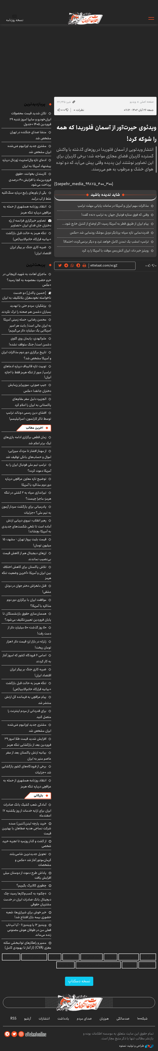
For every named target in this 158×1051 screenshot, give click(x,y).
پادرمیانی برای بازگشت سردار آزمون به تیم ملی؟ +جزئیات (26, 509)
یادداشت (63, 1018)
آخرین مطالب (34, 428)
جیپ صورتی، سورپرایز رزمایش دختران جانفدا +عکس (29, 388)
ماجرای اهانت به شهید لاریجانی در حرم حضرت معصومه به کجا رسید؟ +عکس (27, 279)
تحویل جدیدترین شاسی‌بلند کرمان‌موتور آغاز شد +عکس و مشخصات (30, 859)
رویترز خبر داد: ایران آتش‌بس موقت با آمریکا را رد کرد (115, 250)
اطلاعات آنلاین (85, 18)
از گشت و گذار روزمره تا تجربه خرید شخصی (26, 843)
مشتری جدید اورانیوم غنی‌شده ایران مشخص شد (29, 149)
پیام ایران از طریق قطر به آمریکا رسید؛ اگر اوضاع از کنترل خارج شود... (105, 223)
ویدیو (133, 101)
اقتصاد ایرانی (11, 957)
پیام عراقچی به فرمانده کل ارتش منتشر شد (28, 700)
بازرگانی (38, 795)
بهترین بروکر (147, 965)
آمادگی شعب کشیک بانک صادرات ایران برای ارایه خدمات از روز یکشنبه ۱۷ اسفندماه (27, 810)
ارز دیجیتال (129, 965)
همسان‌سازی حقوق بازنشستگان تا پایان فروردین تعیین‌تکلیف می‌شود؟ (27, 616)
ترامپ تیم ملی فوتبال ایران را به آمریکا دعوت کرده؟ (28, 467)
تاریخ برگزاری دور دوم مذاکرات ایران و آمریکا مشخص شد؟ (26, 355)
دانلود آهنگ (71, 957)
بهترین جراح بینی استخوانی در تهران (98, 965)
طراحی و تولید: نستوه (136, 1046)
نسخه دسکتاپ (79, 981)
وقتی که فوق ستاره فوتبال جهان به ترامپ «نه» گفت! (115, 214)
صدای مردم (84, 1018)
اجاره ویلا (110, 957)
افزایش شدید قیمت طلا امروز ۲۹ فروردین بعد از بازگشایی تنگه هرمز (28, 741)
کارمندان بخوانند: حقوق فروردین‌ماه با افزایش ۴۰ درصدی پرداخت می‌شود (30, 179)
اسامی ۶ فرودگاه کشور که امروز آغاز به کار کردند (27, 658)
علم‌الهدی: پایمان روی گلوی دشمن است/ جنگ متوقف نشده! (30, 341)
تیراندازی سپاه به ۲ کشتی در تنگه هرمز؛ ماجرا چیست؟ (27, 495)
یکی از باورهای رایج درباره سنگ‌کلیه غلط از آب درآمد (26, 195)
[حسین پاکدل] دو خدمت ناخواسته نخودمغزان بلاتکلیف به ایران (26, 295)
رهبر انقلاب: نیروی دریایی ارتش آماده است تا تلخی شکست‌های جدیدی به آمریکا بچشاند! (26, 526)
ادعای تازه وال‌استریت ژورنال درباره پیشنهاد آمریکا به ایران (26, 163)
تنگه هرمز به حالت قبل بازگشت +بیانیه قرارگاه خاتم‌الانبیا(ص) (28, 236)
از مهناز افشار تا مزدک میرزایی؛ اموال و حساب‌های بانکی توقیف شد (28, 454)
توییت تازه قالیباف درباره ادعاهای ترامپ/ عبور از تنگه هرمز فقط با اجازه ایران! (27, 372)
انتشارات (44, 1018)
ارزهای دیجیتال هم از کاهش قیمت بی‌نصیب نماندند (27, 556)
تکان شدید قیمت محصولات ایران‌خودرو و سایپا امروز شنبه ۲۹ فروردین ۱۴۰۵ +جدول (30, 119)
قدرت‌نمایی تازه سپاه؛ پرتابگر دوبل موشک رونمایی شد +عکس (109, 232)
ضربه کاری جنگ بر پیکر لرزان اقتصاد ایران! (30, 250)
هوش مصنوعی (128, 957)
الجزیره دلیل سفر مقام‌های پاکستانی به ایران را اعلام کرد (31, 402)
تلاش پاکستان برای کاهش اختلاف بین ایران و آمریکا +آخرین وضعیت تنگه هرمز (26, 572)
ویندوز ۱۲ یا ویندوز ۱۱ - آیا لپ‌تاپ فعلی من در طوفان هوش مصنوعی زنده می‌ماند (28, 929)
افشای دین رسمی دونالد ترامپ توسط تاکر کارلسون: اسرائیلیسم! (28, 415)
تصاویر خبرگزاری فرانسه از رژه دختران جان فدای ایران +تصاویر (30, 223)
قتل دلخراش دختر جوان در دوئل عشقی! (28, 588)
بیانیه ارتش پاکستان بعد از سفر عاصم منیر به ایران (28, 755)
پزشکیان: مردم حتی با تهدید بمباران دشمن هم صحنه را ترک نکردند (26, 308)
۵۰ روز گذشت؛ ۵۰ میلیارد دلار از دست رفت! (29, 630)
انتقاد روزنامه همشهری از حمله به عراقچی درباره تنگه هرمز (27, 209)
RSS (13, 1018)
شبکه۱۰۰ (142, 1018)
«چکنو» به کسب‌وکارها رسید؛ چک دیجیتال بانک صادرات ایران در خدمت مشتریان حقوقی (27, 899)
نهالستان (55, 957)
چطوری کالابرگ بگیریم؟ (31, 885)
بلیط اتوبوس (65, 965)
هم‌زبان (104, 1018)
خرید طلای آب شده (34, 957)
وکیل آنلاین (148, 957)
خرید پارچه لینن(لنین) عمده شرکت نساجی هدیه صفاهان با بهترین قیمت (26, 828)
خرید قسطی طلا (91, 957)
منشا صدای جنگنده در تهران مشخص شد (30, 135)
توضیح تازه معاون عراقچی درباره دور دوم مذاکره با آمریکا (28, 481)
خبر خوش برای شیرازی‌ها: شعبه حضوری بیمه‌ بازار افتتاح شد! (28, 915)
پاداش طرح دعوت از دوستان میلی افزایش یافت (27, 875)
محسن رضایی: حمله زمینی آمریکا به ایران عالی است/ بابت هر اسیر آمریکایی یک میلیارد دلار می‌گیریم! (27, 325)
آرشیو (27, 1018)
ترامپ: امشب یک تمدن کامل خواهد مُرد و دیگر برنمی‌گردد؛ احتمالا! (106, 241)
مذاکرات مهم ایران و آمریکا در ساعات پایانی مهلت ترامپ (113, 205)
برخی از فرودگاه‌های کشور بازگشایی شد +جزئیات (26, 769)
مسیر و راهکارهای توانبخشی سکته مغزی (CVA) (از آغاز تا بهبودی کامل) (27, 945)
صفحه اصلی (147, 101)
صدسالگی (122, 1018)
